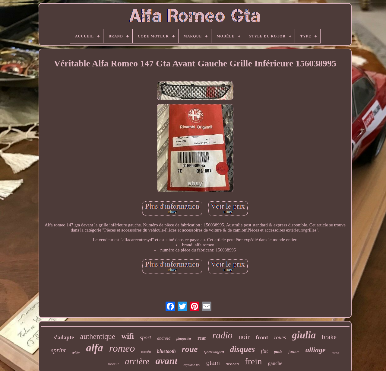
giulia (304, 335)
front (262, 337)
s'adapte (64, 337)
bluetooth (166, 351)
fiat (264, 351)
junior (293, 351)
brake (329, 337)
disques (242, 349)
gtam (213, 363)
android (163, 338)
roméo (146, 351)
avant (166, 360)
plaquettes (183, 338)
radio (222, 335)
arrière (137, 361)
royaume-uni (191, 364)
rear (202, 338)
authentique (97, 336)
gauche (275, 363)
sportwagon (214, 351)
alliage (315, 350)
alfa (94, 348)
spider (76, 352)
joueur (336, 352)
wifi (127, 336)
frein (253, 361)
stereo (232, 364)
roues (280, 337)
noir (244, 337)
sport (145, 337)
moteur (113, 364)
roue (190, 349)
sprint (58, 350)
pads (278, 351)
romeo (122, 348)
